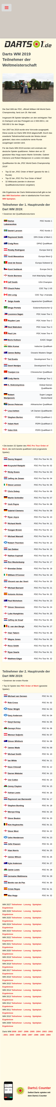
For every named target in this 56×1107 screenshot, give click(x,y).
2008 (14, 1031)
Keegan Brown (15, 530)
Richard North (14, 523)
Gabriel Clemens (16, 511)
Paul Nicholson (15, 601)
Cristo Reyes (14, 889)
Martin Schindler (15, 498)
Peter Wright (14, 709)
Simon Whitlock (15, 741)
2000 (12, 1035)
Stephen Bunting (16, 805)
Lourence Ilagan (15, 314)
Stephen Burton (15, 417)
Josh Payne (13, 504)
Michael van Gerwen (17, 696)
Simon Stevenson (16, 607)
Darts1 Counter (39, 1088)
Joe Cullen (13, 780)
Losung (27, 904)
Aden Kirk (12, 430)
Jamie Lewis (14, 870)
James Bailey (14, 353)
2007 (20, 1031)
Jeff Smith (12, 282)
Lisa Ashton (13, 411)
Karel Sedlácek (15, 269)
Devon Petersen (15, 404)
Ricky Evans (14, 472)
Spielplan (36, 904)
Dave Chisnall (14, 767)
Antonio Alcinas (15, 594)
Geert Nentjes (14, 366)
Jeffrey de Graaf (15, 620)
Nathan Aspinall (15, 556)
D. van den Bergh (16, 626)
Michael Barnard (15, 588)
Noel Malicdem (15, 327)
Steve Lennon (14, 485)
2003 (44, 1031)
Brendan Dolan (15, 568)
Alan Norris (13, 850)
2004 (38, 1031)
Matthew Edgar (15, 658)
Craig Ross (13, 243)
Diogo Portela (14, 308)
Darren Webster (15, 773)
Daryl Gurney (14, 722)
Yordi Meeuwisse (16, 256)
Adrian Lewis (14, 793)
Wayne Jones (14, 639)
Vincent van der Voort (18, 581)
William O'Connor (16, 575)
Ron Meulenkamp (16, 562)
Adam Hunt (13, 424)
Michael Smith (14, 754)
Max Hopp (12, 895)
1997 (30, 1035)
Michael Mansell (15, 536)
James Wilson (14, 857)
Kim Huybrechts (15, 825)
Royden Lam (14, 320)
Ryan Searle (13, 652)
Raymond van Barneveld (19, 799)
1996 (36, 1035)
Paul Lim (12, 333)
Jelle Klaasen (14, 844)
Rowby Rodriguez (16, 250)
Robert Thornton (16, 543)
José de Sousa (15, 263)
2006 (26, 1031)
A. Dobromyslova (16, 385)
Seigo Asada (14, 301)
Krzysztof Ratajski (16, 465)
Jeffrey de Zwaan (16, 478)
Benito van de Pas (16, 883)
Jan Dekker (13, 549)
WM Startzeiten (13, 195)
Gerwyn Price (14, 728)
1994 (48, 1035)
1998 (24, 1035)
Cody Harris (13, 378)
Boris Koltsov (14, 340)
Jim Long (12, 295)
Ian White (12, 760)
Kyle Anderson (15, 863)
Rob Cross (13, 702)
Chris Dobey (14, 491)
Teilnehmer (16, 904)
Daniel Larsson (15, 231)
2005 (32, 1031)
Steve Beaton (14, 818)
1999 (18, 1035)
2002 (50, 1031)
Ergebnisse (7, 908)
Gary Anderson (15, 715)
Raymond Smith (15, 237)
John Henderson (16, 837)
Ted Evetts (13, 359)
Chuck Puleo (14, 288)
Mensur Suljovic (15, 735)
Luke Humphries (15, 613)
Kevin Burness (15, 276)
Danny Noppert (15, 459)
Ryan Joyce (13, 517)
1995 (42, 1035)
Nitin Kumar (13, 346)
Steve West (13, 831)
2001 (5, 1035)
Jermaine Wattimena (17, 876)
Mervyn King (14, 812)
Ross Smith (13, 646)
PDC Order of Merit (30, 686)
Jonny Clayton (15, 786)
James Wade (14, 748)
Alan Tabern (13, 633)
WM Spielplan (8, 199)
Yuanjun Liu (13, 372)
